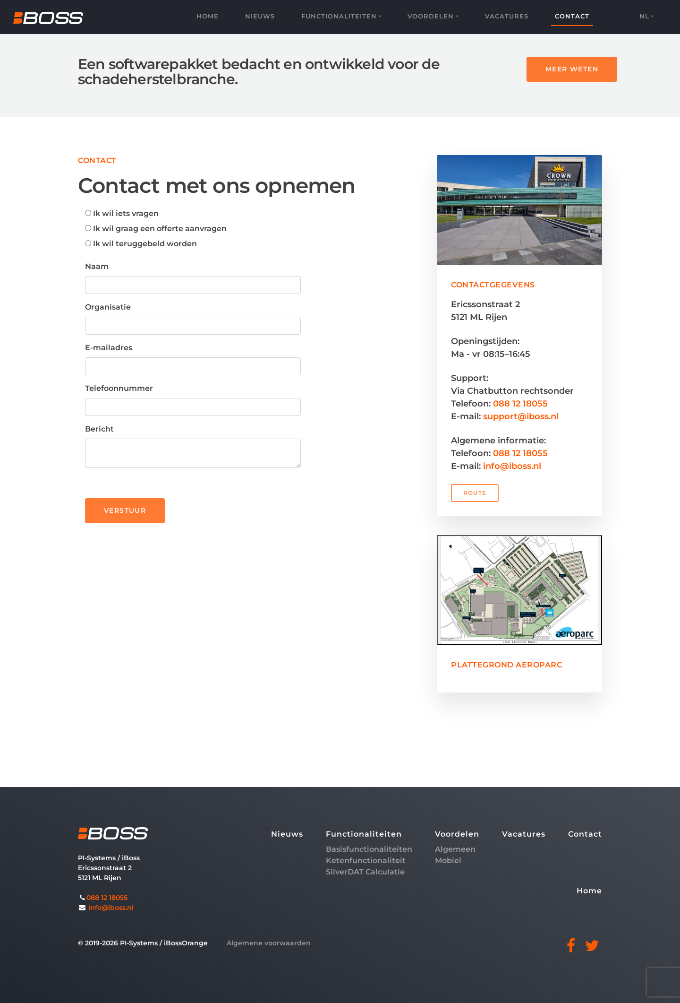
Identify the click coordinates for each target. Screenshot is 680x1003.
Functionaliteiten (364, 834)
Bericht (99, 428)
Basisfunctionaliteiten (369, 849)
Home (207, 16)
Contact (572, 16)
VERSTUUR (125, 510)
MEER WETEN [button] (571, 69)
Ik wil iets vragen (122, 213)
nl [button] (644, 16)
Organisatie (108, 307)
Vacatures (506, 16)
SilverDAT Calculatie (365, 871)
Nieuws (260, 16)
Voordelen (457, 834)
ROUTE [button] (474, 492)
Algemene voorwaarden (269, 943)
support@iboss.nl (521, 416)
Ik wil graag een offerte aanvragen (156, 228)
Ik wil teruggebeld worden (141, 243)
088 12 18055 (520, 403)
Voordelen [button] (431, 16)
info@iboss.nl (512, 466)
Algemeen (455, 849)
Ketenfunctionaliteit (366, 860)
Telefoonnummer (119, 388)
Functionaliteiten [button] (339, 16)
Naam (97, 266)
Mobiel (448, 860)
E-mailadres (108, 347)
